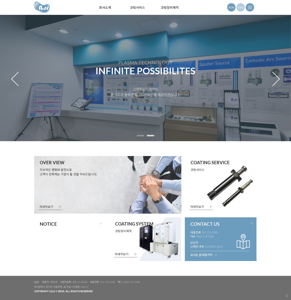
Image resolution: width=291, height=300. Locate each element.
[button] (140, 135)
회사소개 (105, 7)
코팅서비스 (137, 7)
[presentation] (15, 79)
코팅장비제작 (170, 7)
